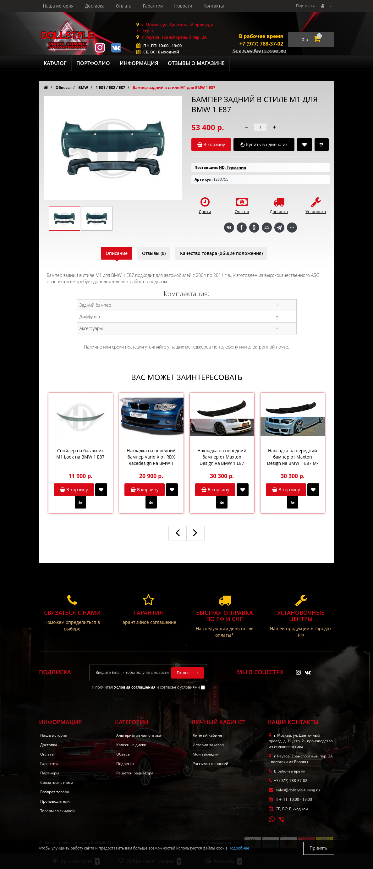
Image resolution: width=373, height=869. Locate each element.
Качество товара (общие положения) (221, 253)
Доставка (94, 6)
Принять (319, 848)
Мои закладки (206, 754)
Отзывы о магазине (196, 63)
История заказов (208, 744)
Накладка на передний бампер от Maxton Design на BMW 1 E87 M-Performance (292, 457)
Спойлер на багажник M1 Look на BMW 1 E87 (80, 454)
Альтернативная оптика (138, 735)
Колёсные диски (131, 744)
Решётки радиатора (134, 773)
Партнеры (305, 5)
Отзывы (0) (154, 253)
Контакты (214, 6)
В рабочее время (261, 36)
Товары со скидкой (57, 810)
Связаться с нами (56, 782)
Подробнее (238, 848)
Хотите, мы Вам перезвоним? (259, 51)
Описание (117, 253)
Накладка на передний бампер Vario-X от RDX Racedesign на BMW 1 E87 (151, 457)
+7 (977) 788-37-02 (261, 43)
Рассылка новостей (210, 763)
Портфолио (93, 63)
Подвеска (125, 763)
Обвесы (123, 754)
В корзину (74, 489)
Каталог (55, 63)
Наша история (58, 6)
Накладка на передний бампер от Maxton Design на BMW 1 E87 (221, 457)
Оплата (124, 6)
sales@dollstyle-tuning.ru (294, 790)
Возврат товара (54, 792)
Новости (183, 6)
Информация (139, 63)
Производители (55, 801)
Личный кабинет (208, 735)
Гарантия (153, 6)
